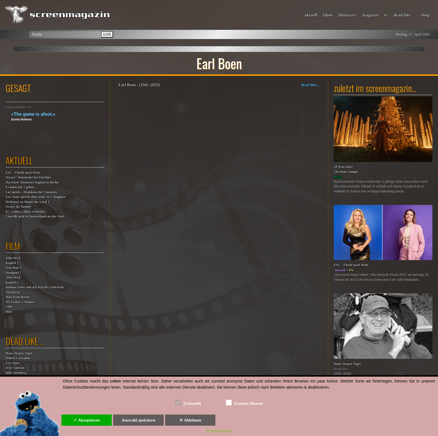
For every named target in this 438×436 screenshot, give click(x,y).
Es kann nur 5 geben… (21, 187)
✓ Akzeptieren (86, 420)
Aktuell (339, 270)
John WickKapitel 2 (13, 280)
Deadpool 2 (13, 273)
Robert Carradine (18, 358)
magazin (370, 15)
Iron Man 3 (14, 268)
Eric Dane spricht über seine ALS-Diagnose (36, 197)
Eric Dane (13, 363)
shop (425, 15)
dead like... (310, 85)
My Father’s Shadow (20, 302)
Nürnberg (12, 292)
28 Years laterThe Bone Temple (346, 169)
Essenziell (188, 402)
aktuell (311, 15)
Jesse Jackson (15, 368)
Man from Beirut (17, 297)
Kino (337, 177)
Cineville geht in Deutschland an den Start (35, 216)
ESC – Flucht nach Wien (23, 173)
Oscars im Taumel (18, 207)
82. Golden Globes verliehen (25, 212)
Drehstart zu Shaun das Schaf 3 (27, 202)
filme (328, 15)
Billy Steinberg (16, 373)
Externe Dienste (244, 402)
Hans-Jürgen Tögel (19, 353)
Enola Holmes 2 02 (19, 107)
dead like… (404, 15)
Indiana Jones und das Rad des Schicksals (35, 287)
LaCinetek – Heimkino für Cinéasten (31, 192)
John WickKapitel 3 (13, 260)
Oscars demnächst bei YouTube (28, 177)
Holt (9, 312)
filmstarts (347, 15)
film (13, 245)
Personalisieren (219, 430)
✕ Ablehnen (190, 420)
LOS (107, 34)
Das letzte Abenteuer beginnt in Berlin (32, 182)
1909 (9, 307)
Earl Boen (127, 85)
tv (386, 15)
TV (351, 270)
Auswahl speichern (138, 420)
